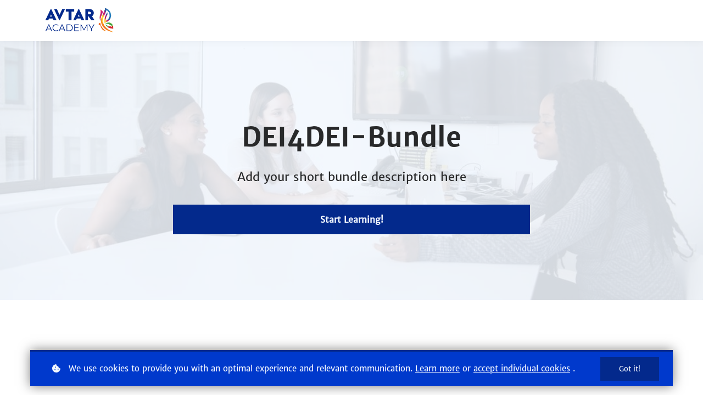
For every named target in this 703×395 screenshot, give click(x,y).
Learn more (437, 368)
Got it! (629, 369)
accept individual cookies (521, 368)
